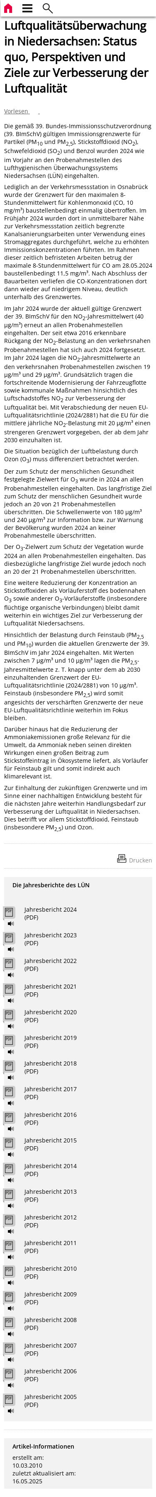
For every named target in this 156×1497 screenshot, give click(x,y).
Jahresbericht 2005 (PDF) (50, 1400)
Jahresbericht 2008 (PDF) (50, 1324)
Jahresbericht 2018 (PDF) (50, 1067)
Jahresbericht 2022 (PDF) (50, 964)
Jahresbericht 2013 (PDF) (50, 1195)
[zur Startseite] (9, 7)
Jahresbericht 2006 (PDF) (50, 1375)
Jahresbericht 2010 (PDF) (50, 1272)
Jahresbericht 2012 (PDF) (50, 1221)
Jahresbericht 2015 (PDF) (50, 1144)
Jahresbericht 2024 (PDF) (50, 913)
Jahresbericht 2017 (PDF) (50, 1093)
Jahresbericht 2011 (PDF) (50, 1247)
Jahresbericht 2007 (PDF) (50, 1349)
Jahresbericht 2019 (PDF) (50, 1041)
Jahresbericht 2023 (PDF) (50, 939)
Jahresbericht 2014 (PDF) (50, 1170)
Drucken (140, 860)
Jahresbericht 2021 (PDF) (50, 990)
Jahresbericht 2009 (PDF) (50, 1298)
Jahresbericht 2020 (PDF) (50, 1016)
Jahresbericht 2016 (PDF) (50, 1118)
